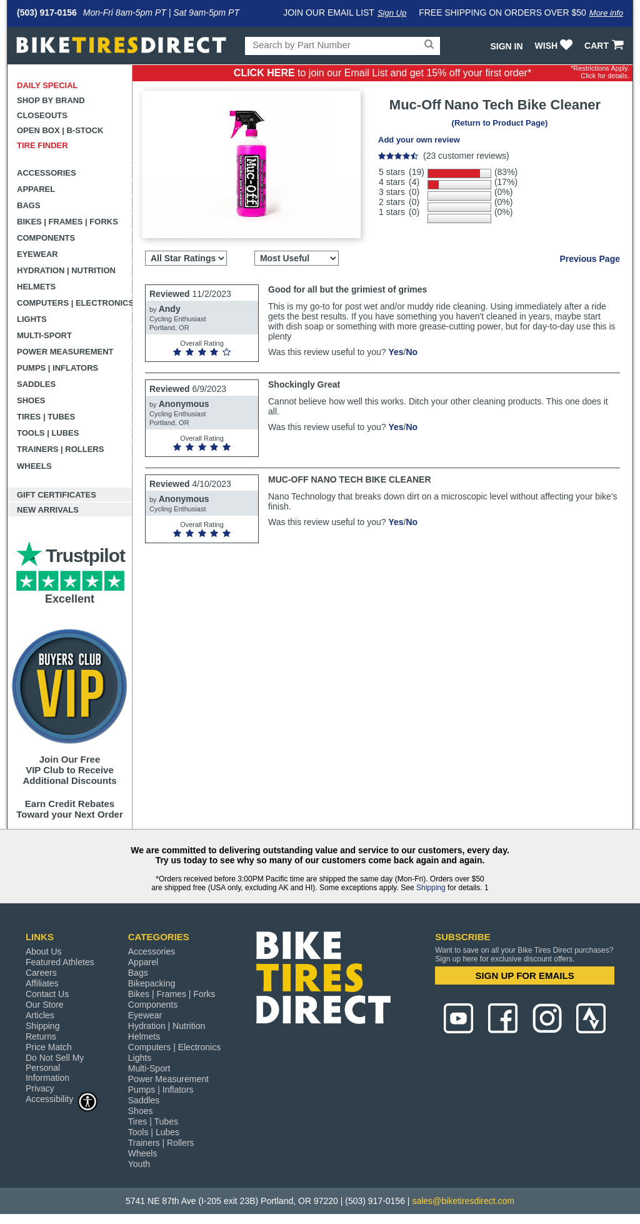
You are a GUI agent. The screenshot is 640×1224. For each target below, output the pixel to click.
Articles (40, 1015)
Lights (32, 319)
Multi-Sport (44, 335)
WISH (555, 46)
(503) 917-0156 (47, 13)
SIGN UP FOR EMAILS (525, 975)
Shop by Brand (51, 100)
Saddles (36, 384)
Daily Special (47, 85)
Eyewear (37, 254)
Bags (29, 205)
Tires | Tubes (46, 416)
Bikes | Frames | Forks (67, 221)
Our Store (45, 1005)
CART (605, 46)
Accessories (46, 173)
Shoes (31, 400)
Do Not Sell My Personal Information (55, 1068)
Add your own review (419, 139)
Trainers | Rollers (60, 449)
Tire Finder (42, 145)
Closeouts (42, 115)
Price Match (49, 1047)
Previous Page (590, 259)
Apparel (36, 189)
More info (606, 13)
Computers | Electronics (74, 303)
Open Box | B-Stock (60, 130)
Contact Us (47, 994)
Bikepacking (152, 983)
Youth (139, 1164)
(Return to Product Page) (500, 123)
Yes (395, 352)
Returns (41, 1036)
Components (46, 238)
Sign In (506, 46)
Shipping (431, 887)
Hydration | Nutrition (66, 270)
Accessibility (62, 1098)
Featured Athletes (60, 962)
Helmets (36, 286)
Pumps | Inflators (57, 368)
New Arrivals (48, 509)
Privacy (40, 1088)
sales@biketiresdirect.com (463, 1201)
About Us (44, 951)
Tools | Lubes (48, 433)
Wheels (34, 466)
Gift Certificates (56, 494)
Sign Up (392, 13)
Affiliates (42, 983)
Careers (41, 973)
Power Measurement (65, 351)
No (412, 352)
